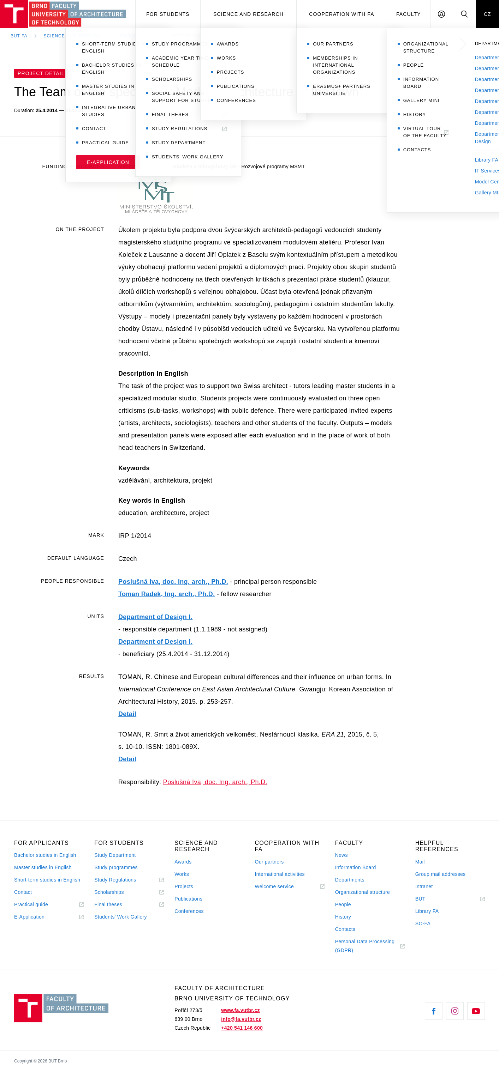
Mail (420, 862)
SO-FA (422, 923)
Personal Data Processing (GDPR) (365, 946)
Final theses (108, 904)
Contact (23, 892)
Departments (349, 880)
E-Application (29, 917)
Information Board (355, 867)
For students (167, 14)
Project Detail (182, 36)
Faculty (408, 14)
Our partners (269, 862)
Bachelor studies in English (45, 855)
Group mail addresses (440, 874)
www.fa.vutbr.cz (240, 1010)
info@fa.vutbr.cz (241, 1019)
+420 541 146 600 (242, 1028)
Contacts (345, 929)
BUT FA (19, 36)
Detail (127, 713)
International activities (279, 874)
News (341, 855)
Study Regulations (115, 880)
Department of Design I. (155, 616)
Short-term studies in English (47, 880)
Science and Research (248, 14)
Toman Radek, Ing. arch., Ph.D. (166, 594)
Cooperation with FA (341, 14)
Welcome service (274, 886)
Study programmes (116, 867)
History (343, 917)
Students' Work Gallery (120, 917)
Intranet (424, 886)
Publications (188, 899)
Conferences (188, 911)
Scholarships (109, 892)
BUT (430, 899)
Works (181, 874)
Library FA (427, 911)
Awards (182, 862)
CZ (487, 14)
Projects (132, 36)
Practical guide (31, 904)
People (343, 904)
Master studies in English (43, 867)
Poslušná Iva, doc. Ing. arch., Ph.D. (173, 581)
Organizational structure (362, 892)
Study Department (115, 855)
